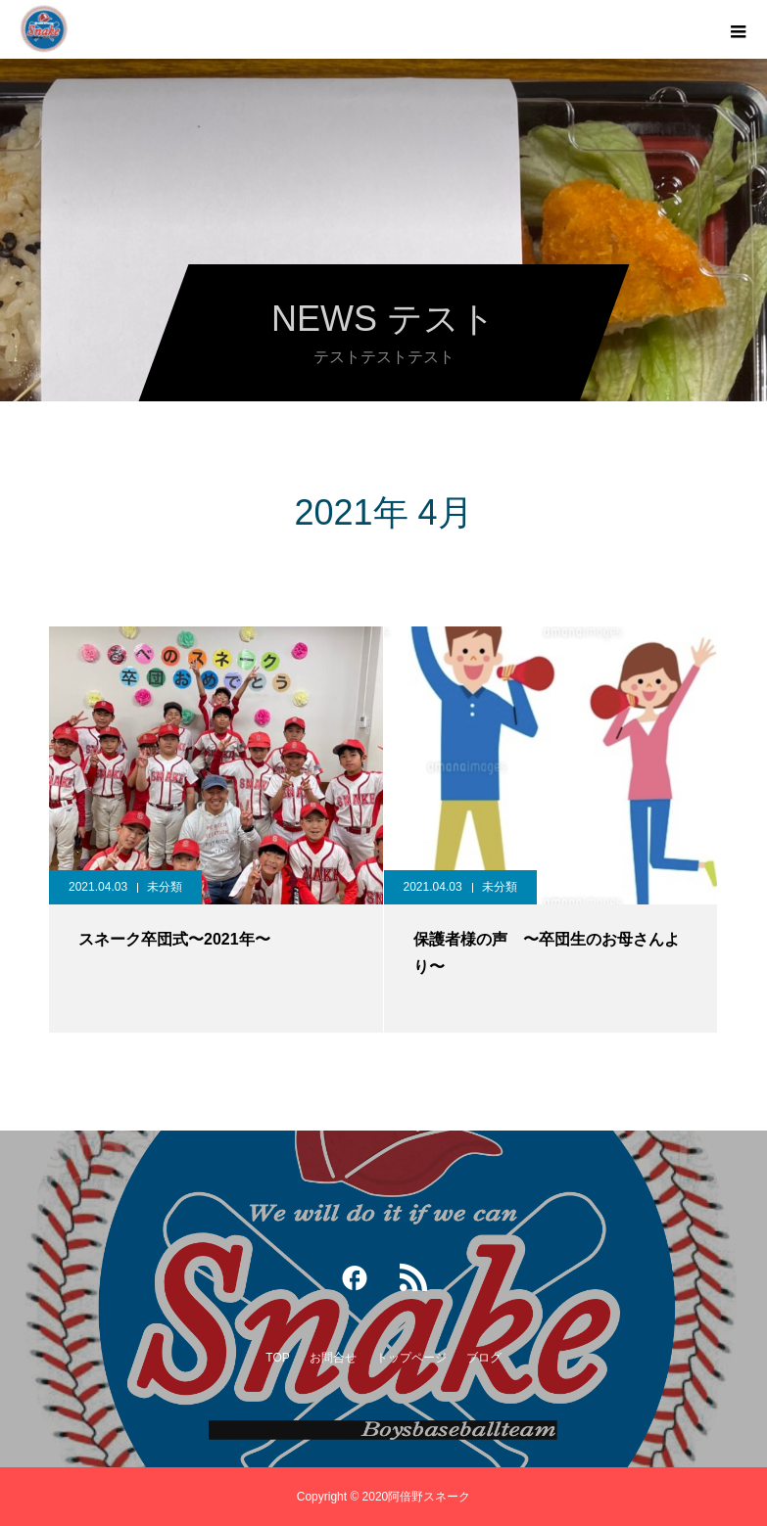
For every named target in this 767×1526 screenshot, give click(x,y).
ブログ (484, 1357)
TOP (277, 1357)
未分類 (164, 887)
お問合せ (333, 1357)
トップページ (411, 1357)
